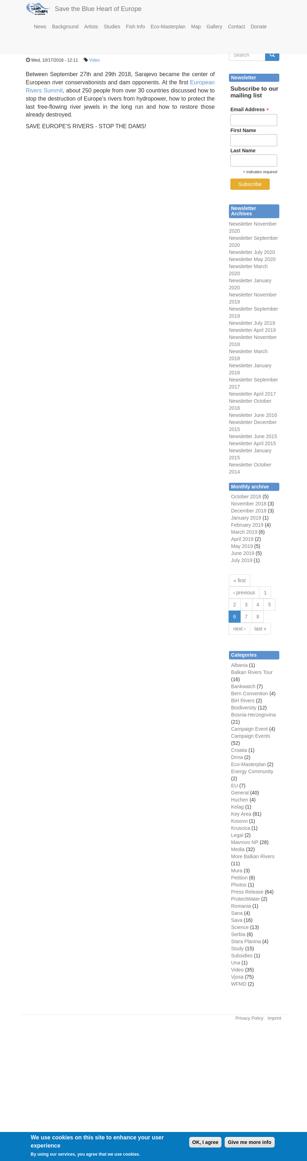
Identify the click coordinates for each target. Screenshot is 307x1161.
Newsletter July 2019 (252, 323)
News (40, 26)
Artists (91, 26)
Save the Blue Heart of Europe (98, 8)
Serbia (238, 934)
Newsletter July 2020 (252, 252)
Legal (237, 835)
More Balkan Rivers (252, 856)
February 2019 (247, 525)
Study (237, 948)
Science (240, 927)
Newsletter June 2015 (253, 436)
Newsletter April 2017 (252, 394)
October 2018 (246, 496)
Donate (259, 26)
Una (235, 962)
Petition (239, 877)
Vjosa (237, 977)
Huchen (239, 800)
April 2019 (242, 539)
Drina (237, 757)
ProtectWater (245, 899)
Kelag (237, 807)
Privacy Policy (249, 1018)
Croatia (239, 750)
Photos (239, 885)
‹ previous (244, 592)
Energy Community (252, 771)
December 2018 (249, 511)
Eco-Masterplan (168, 26)
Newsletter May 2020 (252, 259)
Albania (239, 665)
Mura (236, 870)
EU (234, 785)
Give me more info (249, 1142)
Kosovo (239, 821)
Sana (237, 913)
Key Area (241, 814)
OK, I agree (205, 1142)
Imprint (274, 1018)
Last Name (243, 150)
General (240, 792)
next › (239, 629)
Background (65, 26)
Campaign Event (249, 729)
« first (240, 580)
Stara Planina (246, 941)
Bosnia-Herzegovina (253, 715)
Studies (112, 26)
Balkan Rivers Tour (252, 672)
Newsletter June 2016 (253, 415)
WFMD (239, 984)
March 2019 (244, 532)
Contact (236, 26)
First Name (243, 130)
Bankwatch (243, 686)
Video (94, 60)
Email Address (249, 109)
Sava (236, 920)
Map (196, 26)
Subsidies (242, 955)
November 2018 (249, 503)
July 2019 (241, 560)
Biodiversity (244, 707)
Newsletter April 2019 (252, 330)
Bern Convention (249, 693)
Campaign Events (250, 736)
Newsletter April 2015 (252, 443)
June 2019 (242, 553)
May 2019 (242, 546)
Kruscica (240, 828)
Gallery (214, 26)
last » (260, 629)
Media (238, 849)
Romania (241, 906)
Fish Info (135, 26)
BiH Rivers (242, 700)
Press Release (247, 892)
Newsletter (240, 380)
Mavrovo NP (244, 842)
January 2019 (246, 518)
